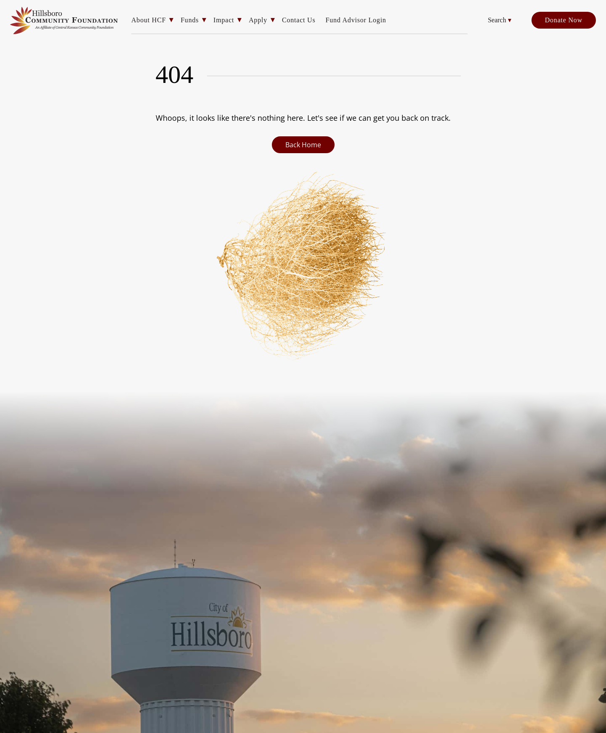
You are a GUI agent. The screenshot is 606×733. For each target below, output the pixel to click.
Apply (258, 20)
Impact (223, 20)
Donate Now (563, 20)
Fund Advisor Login (355, 20)
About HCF (148, 20)
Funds (190, 20)
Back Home (303, 144)
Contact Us (299, 20)
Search (499, 20)
